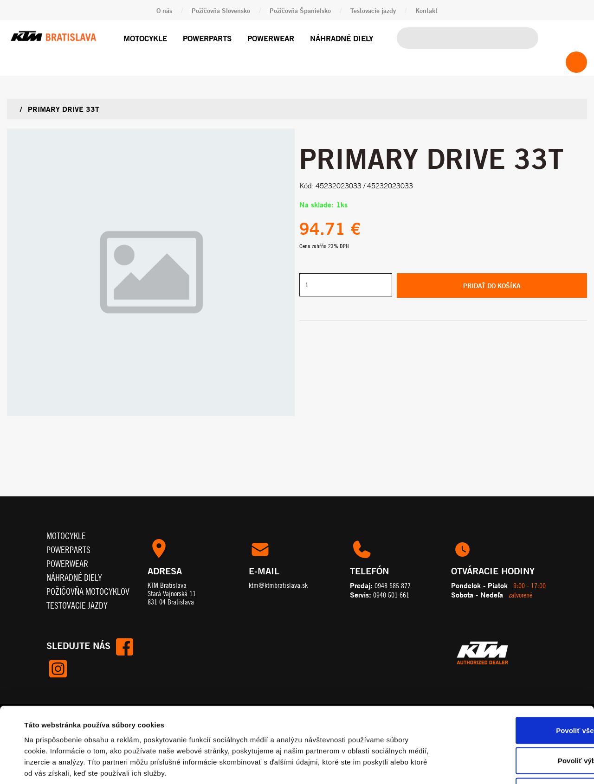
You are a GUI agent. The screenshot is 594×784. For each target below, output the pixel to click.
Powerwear (270, 38)
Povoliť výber (516, 693)
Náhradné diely (341, 38)
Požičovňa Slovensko (221, 10)
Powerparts (207, 38)
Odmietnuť (516, 723)
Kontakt (426, 10)
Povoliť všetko (516, 662)
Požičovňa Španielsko (300, 10)
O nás (164, 10)
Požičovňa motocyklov (87, 591)
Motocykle (145, 38)
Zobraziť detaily (387, 766)
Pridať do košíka (492, 285)
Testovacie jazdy (373, 10)
